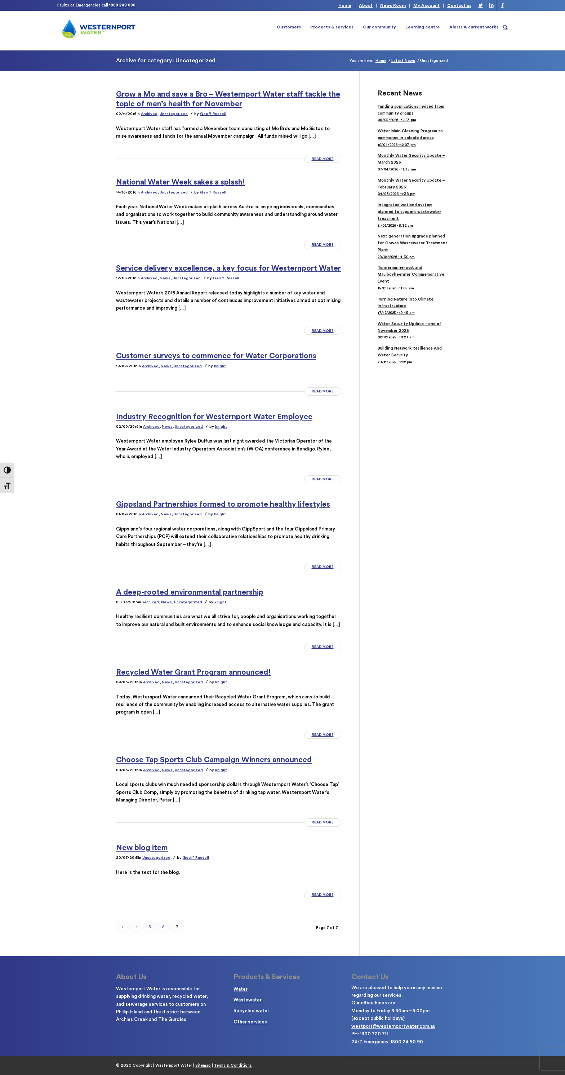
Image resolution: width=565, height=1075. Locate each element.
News (165, 278)
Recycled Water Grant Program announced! (193, 672)
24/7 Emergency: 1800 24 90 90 (387, 1041)
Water (240, 989)
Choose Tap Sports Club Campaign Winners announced (214, 760)
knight (220, 366)
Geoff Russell (213, 114)
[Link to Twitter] (480, 5)
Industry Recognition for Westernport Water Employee (214, 417)
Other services (250, 1022)
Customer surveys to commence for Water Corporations (216, 356)
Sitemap (203, 1065)
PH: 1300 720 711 (369, 1033)
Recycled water (251, 1010)
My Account (426, 5)
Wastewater (247, 1000)
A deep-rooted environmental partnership (189, 592)
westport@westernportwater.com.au (393, 1026)
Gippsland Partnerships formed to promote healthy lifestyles (223, 504)
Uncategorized (174, 114)
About (366, 5)
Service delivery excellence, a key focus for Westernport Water (228, 268)
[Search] (505, 27)
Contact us (459, 5)
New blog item (142, 848)
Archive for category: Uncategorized (165, 60)
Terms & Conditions (233, 1065)
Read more (323, 159)
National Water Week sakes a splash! (180, 182)
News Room (393, 5)
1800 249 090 (122, 5)
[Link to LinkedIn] (491, 5)
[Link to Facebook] (502, 5)
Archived (149, 114)
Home (344, 5)
